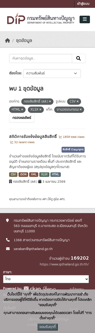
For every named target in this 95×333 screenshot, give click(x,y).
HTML (55, 175)
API (44, 199)
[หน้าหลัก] (7, 40)
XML (33, 175)
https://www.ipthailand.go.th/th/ (64, 264)
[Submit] (79, 58)
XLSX (44, 175)
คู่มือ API (58, 199)
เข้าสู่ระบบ (83, 4)
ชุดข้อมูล (24, 40)
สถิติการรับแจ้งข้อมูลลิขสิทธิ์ (33, 136)
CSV (13, 175)
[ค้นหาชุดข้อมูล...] (40, 58)
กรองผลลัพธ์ (21, 117)
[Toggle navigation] (85, 19)
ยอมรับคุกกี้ (48, 326)
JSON (23, 175)
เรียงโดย (15, 73)
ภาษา (7, 272)
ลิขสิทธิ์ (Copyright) (73, 149)
